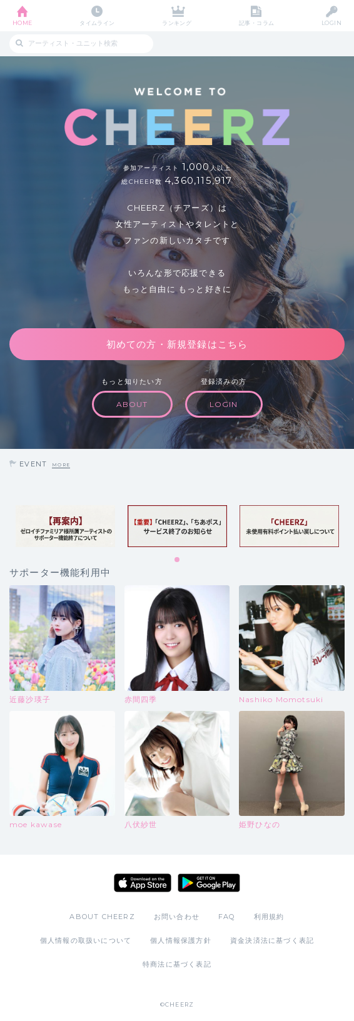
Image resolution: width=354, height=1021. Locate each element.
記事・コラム (257, 22)
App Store (142, 882)
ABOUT (132, 404)
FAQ (226, 916)
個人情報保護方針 (180, 940)
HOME (23, 22)
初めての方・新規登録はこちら (177, 344)
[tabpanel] (65, 525)
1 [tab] (177, 560)
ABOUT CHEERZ (101, 916)
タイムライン (97, 22)
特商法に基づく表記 (177, 964)
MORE (61, 465)
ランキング (176, 22)
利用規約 (269, 916)
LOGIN (331, 22)
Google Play (209, 882)
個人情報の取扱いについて (85, 940)
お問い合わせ (177, 916)
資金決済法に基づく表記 (272, 940)
